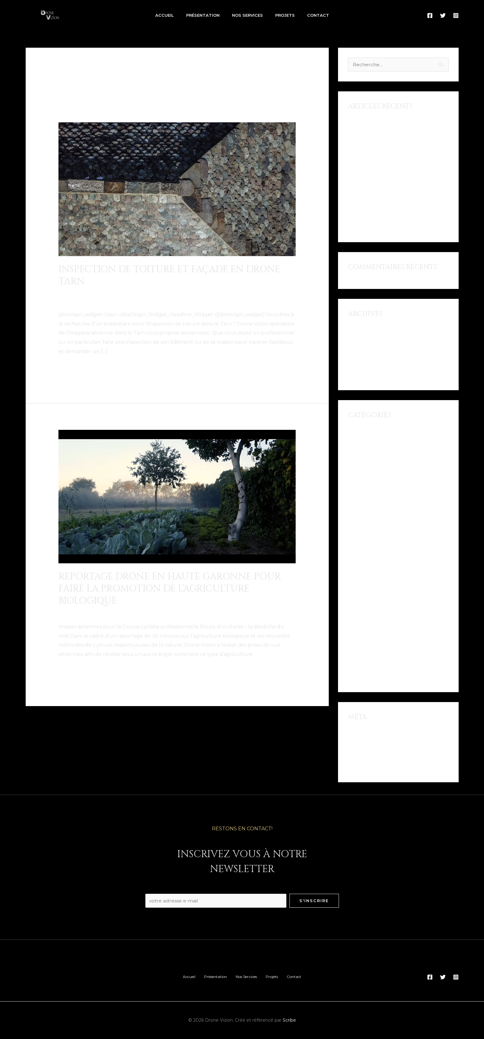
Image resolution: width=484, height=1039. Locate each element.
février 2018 (362, 364)
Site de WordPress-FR (375, 767)
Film (353, 510)
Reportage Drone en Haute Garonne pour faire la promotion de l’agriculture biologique (169, 588)
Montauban (362, 599)
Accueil (164, 15)
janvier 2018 (362, 375)
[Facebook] (430, 15)
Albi (63, 293)
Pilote (65, 300)
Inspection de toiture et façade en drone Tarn (169, 275)
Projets (285, 15)
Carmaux (81, 293)
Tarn (150, 300)
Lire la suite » (74, 367)
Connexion (361, 734)
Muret (164, 612)
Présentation (203, 15)
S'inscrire (314, 900)
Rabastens (129, 300)
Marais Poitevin (366, 577)
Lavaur (250, 293)
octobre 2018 (364, 342)
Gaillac (141, 293)
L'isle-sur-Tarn (222, 293)
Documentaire (76, 612)
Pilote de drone (94, 300)
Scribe (289, 1020)
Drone (123, 293)
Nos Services (247, 15)
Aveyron (358, 454)
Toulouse (255, 612)
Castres (104, 293)
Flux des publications (374, 745)
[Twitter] (443, 15)
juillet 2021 (361, 331)
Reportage (228, 612)
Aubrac (357, 443)
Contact (318, 15)
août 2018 (360, 353)
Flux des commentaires (377, 756)
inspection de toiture (177, 293)
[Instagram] (456, 15)
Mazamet (272, 293)
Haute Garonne (134, 612)
